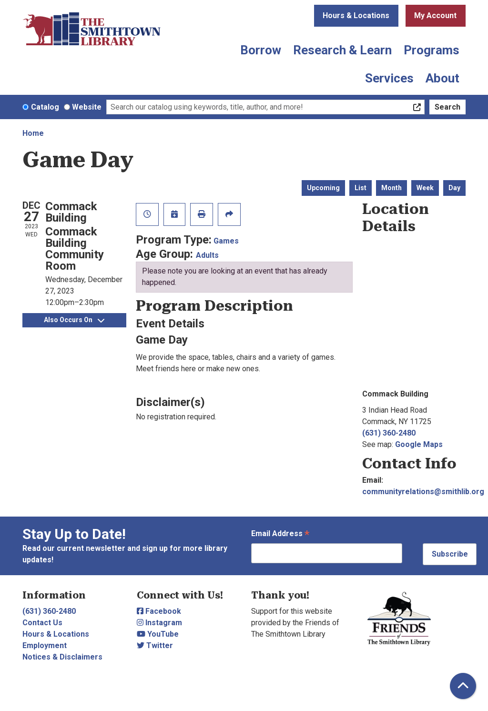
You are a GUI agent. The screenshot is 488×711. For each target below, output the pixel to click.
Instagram (159, 622)
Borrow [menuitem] (260, 50)
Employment (44, 645)
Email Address (280, 534)
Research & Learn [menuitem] (342, 50)
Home (33, 133)
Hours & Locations (356, 15)
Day (454, 188)
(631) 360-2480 (389, 432)
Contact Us (42, 622)
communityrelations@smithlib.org (423, 491)
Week (425, 188)
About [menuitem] (442, 78)
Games (226, 240)
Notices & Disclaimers (62, 656)
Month (391, 188)
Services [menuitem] (389, 78)
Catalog (45, 107)
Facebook (159, 611)
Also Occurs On (74, 320)
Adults (207, 255)
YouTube (158, 634)
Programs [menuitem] (431, 50)
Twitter (155, 645)
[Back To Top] (463, 686)
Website (87, 107)
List (360, 188)
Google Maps (419, 444)
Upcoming (323, 188)
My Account (435, 15)
